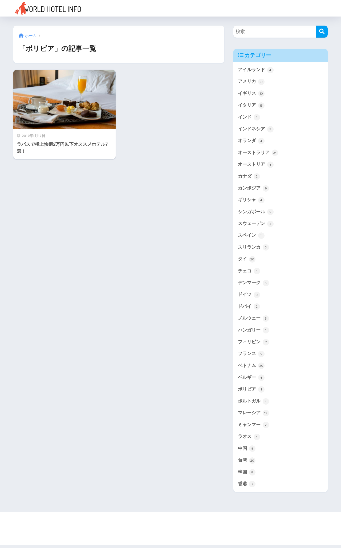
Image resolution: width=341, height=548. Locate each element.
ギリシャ (251, 201)
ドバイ (249, 308)
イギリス (251, 94)
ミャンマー (253, 427)
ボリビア (251, 392)
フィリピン (253, 344)
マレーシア (253, 415)
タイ (246, 260)
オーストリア (256, 165)
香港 (246, 487)
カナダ (249, 177)
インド (249, 117)
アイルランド (256, 70)
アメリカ (251, 82)
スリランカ (253, 248)
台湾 (246, 463)
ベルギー (251, 380)
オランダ (251, 141)
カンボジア (253, 189)
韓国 (246, 475)
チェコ (249, 272)
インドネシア (256, 129)
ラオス (249, 439)
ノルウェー (253, 320)
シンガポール (256, 213)
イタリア (251, 106)
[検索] (322, 32)
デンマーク (253, 284)
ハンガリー (253, 332)
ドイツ (249, 296)
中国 (246, 451)
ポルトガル (253, 403)
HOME (170, 525)
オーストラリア (258, 153)
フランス (251, 356)
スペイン (251, 236)
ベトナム (251, 368)
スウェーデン (256, 225)
